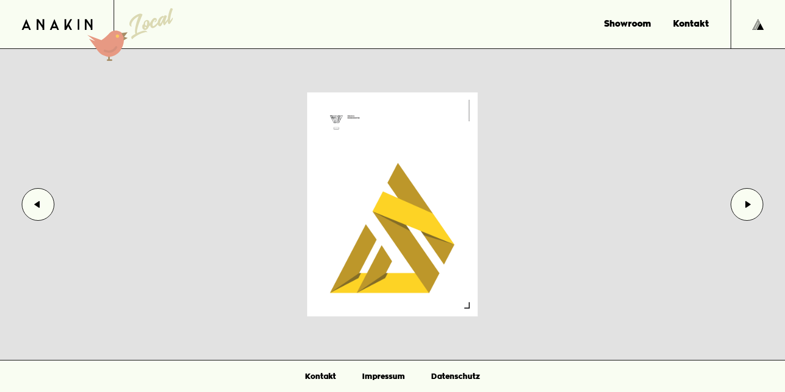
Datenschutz (455, 376)
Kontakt (691, 24)
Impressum (383, 376)
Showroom (627, 24)
